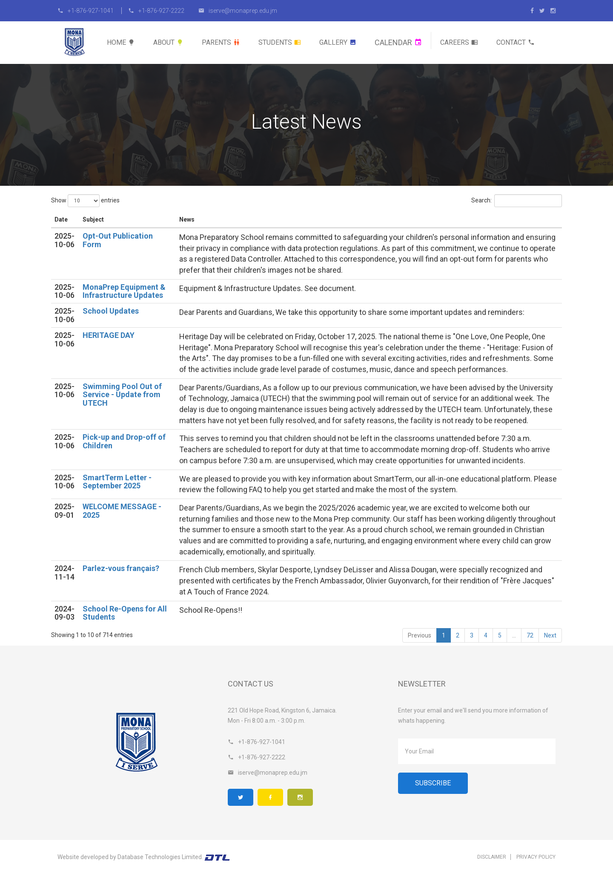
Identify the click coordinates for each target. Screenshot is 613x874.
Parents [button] (221, 42)
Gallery (337, 42)
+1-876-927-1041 (86, 10)
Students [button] (279, 42)
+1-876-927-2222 (156, 10)
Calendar (398, 42)
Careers (459, 42)
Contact (515, 42)
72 (530, 635)
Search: (516, 200)
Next (550, 635)
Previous (419, 635)
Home (121, 42)
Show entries (85, 200)
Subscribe (433, 783)
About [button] (168, 42)
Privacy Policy (536, 857)
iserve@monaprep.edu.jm (237, 10)
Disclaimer (491, 857)
